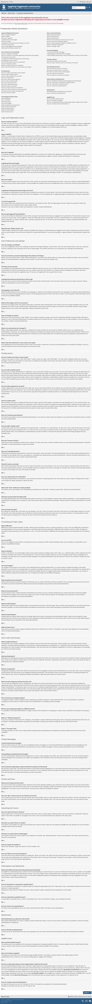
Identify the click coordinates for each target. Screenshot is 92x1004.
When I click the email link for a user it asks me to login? (16, 67)
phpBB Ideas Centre (7, 957)
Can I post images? (6, 103)
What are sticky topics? (7, 108)
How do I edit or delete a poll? (9, 81)
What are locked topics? (7, 110)
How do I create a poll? (7, 77)
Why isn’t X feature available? (55, 100)
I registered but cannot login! (9, 39)
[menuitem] (11, 2)
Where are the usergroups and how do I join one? (60, 39)
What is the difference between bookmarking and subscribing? (64, 81)
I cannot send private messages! (56, 52)
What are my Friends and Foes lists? (56, 61)
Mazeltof (7, 1001)
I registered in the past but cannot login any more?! (15, 43)
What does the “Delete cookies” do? (11, 48)
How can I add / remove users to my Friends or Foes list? (62, 62)
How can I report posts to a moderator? (12, 87)
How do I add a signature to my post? (11, 76)
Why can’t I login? (6, 41)
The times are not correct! (8, 57)
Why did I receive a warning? (9, 86)
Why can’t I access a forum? (9, 82)
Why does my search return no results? (57, 70)
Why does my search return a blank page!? (58, 71)
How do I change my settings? (9, 53)
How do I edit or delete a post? (9, 74)
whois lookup (45, 968)
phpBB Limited (52, 944)
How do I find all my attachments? (56, 93)
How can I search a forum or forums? (57, 68)
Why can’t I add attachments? (9, 84)
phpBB (11, 295)
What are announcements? (8, 106)
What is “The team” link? (53, 46)
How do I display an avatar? (8, 63)
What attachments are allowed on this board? (59, 91)
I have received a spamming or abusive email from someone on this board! (67, 55)
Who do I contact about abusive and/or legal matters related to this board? (67, 102)
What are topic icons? (7, 111)
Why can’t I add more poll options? (10, 79)
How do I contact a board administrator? (58, 103)
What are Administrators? (54, 34)
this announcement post (21, 23)
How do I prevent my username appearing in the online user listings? (20, 55)
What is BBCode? (6, 98)
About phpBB (44, 946)
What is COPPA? (5, 36)
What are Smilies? (6, 101)
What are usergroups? (53, 38)
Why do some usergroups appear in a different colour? (62, 43)
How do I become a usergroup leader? (57, 41)
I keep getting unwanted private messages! (58, 53)
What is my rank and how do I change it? (12, 65)
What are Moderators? (53, 36)
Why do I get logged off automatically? (11, 46)
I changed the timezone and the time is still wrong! (15, 58)
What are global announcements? (10, 105)
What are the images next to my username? (13, 62)
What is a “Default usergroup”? (55, 44)
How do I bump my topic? (8, 92)
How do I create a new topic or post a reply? (13, 72)
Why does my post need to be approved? (12, 91)
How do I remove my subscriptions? (57, 85)
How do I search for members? (55, 73)
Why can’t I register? (6, 38)
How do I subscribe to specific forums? (57, 84)
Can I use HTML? (5, 100)
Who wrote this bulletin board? (55, 99)
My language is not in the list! (9, 60)
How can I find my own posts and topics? (58, 75)
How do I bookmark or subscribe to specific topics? (61, 82)
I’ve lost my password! (7, 44)
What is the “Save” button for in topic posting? (14, 89)
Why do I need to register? (8, 34)
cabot (10, 1001)
